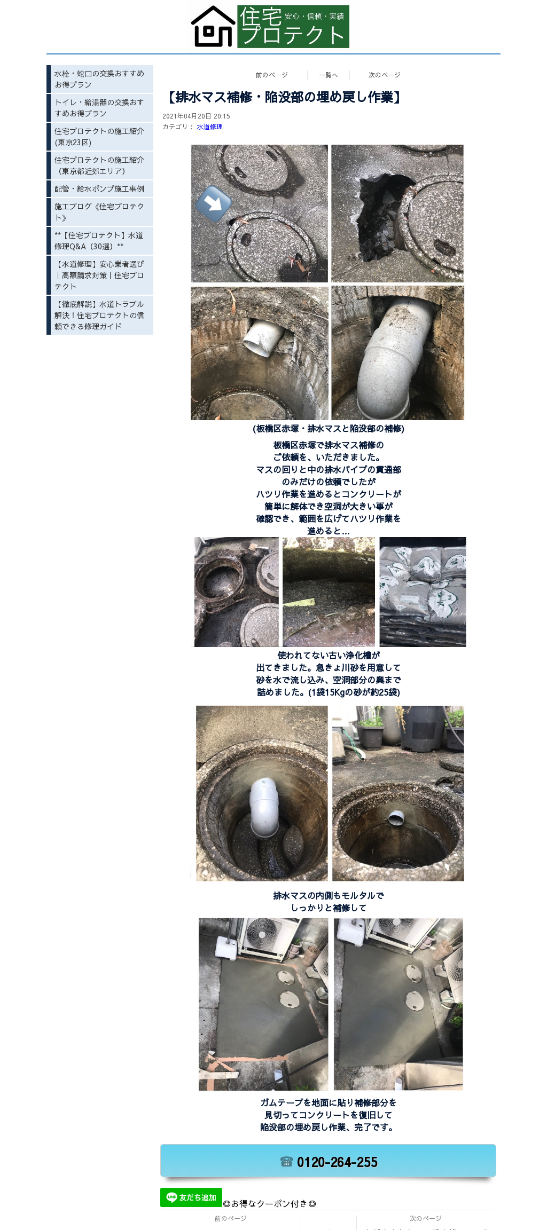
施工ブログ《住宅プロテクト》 (99, 212)
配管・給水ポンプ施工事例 (99, 188)
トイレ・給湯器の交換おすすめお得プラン (99, 108)
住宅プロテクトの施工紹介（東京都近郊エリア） (99, 165)
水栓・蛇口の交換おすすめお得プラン (99, 79)
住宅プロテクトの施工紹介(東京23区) (99, 136)
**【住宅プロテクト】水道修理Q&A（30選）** (98, 240)
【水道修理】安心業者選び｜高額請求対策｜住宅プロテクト (99, 274)
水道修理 (210, 126)
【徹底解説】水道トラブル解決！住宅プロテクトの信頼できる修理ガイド (99, 315)
